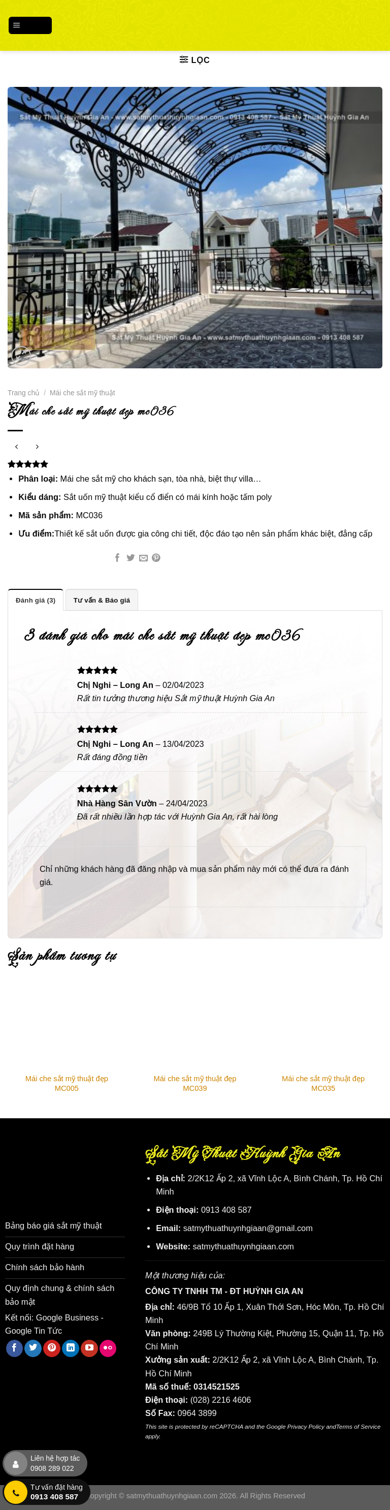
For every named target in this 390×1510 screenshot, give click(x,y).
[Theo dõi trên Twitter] (33, 1347)
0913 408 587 (226, 1209)
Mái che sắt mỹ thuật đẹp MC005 (66, 1083)
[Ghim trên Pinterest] (156, 558)
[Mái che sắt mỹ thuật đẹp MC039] (195, 1026)
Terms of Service (358, 1426)
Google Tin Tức (33, 1329)
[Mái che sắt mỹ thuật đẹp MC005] (67, 1026)
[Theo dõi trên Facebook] (14, 1347)
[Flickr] (108, 1347)
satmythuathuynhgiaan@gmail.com (248, 1228)
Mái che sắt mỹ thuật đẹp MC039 (194, 1083)
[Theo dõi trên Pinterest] (51, 1347)
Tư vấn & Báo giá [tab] (101, 600)
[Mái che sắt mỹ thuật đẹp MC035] (323, 1026)
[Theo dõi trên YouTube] (89, 1347)
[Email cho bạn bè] (143, 558)
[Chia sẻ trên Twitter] (130, 558)
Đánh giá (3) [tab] (35, 600)
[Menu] (30, 25)
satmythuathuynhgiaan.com (243, 1246)
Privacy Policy (305, 1426)
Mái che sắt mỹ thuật (82, 393)
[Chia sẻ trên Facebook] (117, 558)
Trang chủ (24, 393)
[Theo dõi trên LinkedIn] (70, 1347)
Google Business (67, 1316)
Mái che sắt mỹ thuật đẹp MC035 (323, 1083)
